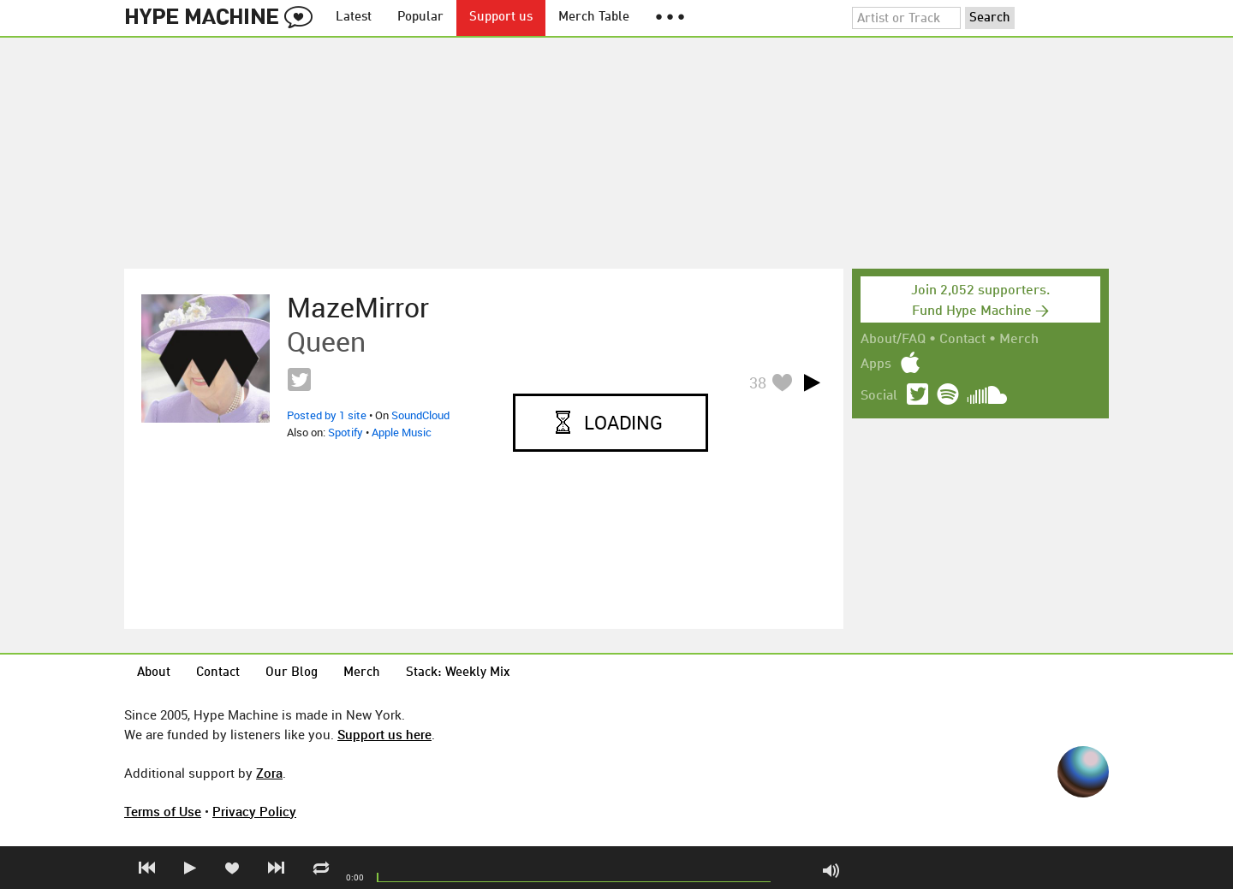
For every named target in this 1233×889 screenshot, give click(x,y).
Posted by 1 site (326, 415)
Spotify (345, 432)
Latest (354, 17)
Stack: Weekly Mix (458, 673)
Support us (501, 17)
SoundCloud (420, 415)
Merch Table (593, 17)
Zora (269, 772)
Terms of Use (162, 811)
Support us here (384, 734)
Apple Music (402, 432)
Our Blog (291, 673)
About (153, 673)
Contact (962, 340)
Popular (420, 17)
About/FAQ (893, 340)
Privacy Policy (254, 811)
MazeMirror (358, 307)
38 (757, 382)
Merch (1019, 340)
